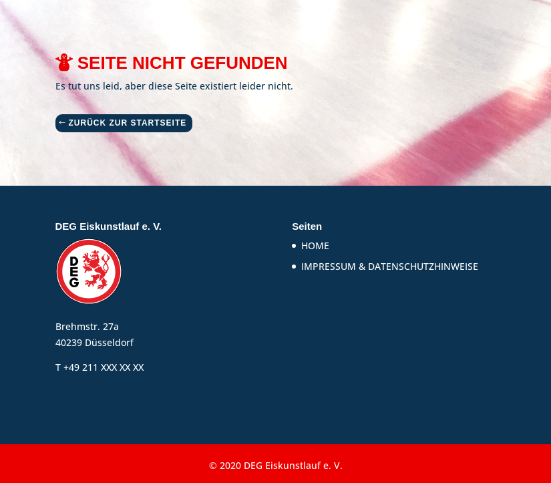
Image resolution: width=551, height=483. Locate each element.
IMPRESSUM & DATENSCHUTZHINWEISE (389, 266)
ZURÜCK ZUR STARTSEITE (128, 123)
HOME (315, 245)
